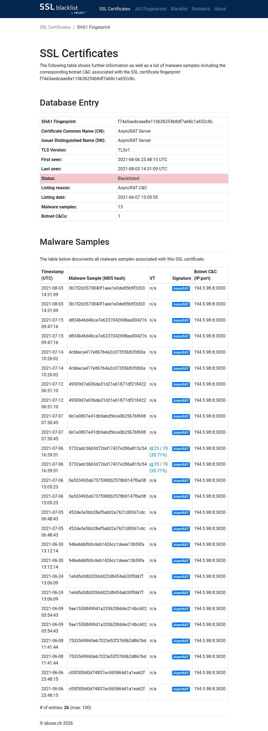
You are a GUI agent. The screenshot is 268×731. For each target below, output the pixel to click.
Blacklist (179, 8)
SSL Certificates (114, 8)
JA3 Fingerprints (151, 8)
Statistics (201, 8)
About (220, 8)
